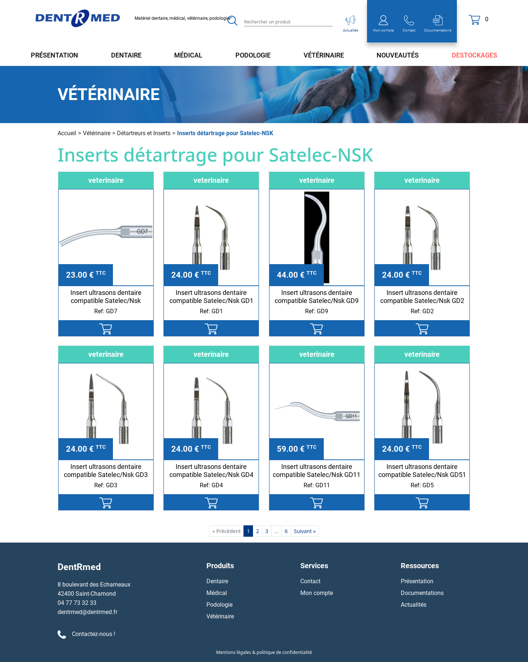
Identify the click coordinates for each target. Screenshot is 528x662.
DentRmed (79, 567)
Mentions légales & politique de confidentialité (264, 652)
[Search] (288, 21)
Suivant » (305, 531)
